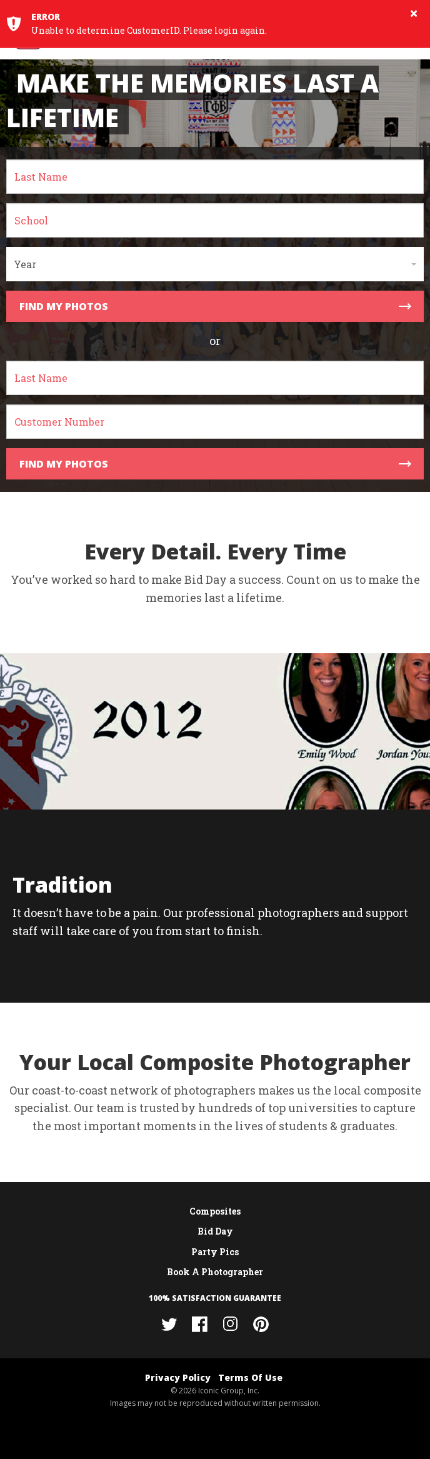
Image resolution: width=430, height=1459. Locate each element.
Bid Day (215, 1231)
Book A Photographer (215, 1272)
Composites (215, 1211)
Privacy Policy (178, 1377)
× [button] (414, 13)
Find (215, 306)
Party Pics (215, 1252)
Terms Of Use (250, 1377)
